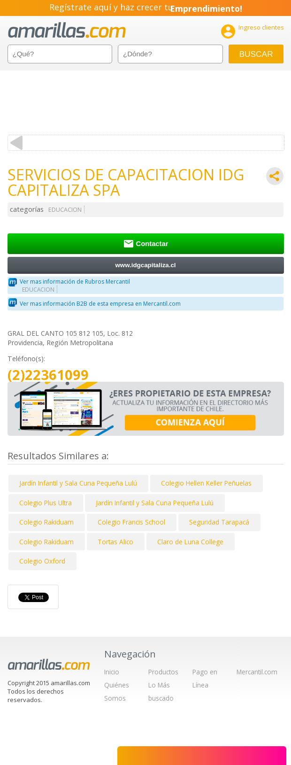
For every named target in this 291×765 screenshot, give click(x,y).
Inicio (111, 671)
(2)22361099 (48, 375)
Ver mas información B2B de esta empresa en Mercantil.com (100, 304)
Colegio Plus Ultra (45, 502)
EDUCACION (65, 210)
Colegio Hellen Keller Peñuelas (206, 483)
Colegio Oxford (42, 560)
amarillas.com (67, 30)
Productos (163, 671)
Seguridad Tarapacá (219, 522)
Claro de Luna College (190, 541)
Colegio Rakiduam (46, 522)
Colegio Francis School (131, 522)
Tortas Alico (115, 541)
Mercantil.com (257, 671)
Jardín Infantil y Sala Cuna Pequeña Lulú (78, 483)
